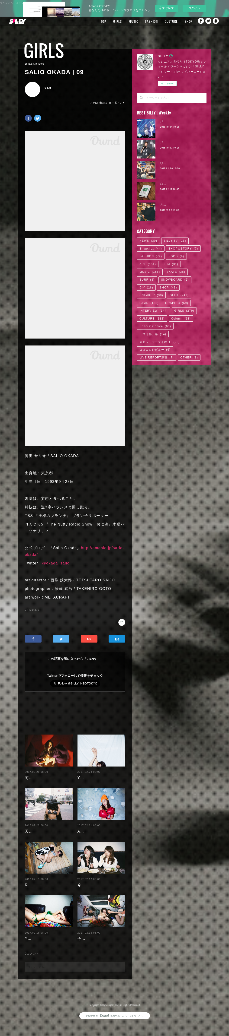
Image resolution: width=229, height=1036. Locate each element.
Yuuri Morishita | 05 (96, 774)
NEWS (148, 240)
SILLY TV (175, 240)
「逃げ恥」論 (152, 334)
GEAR (149, 303)
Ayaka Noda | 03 (93, 828)
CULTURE (162, 21)
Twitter (206, 21)
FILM (170, 264)
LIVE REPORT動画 (156, 357)
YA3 (47, 88)
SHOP (180, 21)
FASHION (142, 21)
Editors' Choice (155, 326)
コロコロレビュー (155, 349)
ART (147, 264)
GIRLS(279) (32, 609)
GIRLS (108, 21)
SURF (147, 279)
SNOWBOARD (175, 279)
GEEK (179, 295)
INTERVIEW (153, 310)
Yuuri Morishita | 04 (44, 942)
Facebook (197, 21)
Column (181, 318)
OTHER (189, 357)
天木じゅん (35, 828)
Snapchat (216, 21)
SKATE (176, 271)
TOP (94, 21)
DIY (146, 287)
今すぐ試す (166, 8)
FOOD (176, 256)
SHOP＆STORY (183, 248)
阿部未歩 (33, 774)
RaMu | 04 (35, 881)
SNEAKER (151, 295)
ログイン (194, 8)
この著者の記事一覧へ (107, 103)
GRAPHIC (176, 303)
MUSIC (124, 21)
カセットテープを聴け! (159, 342)
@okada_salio (55, 563)
